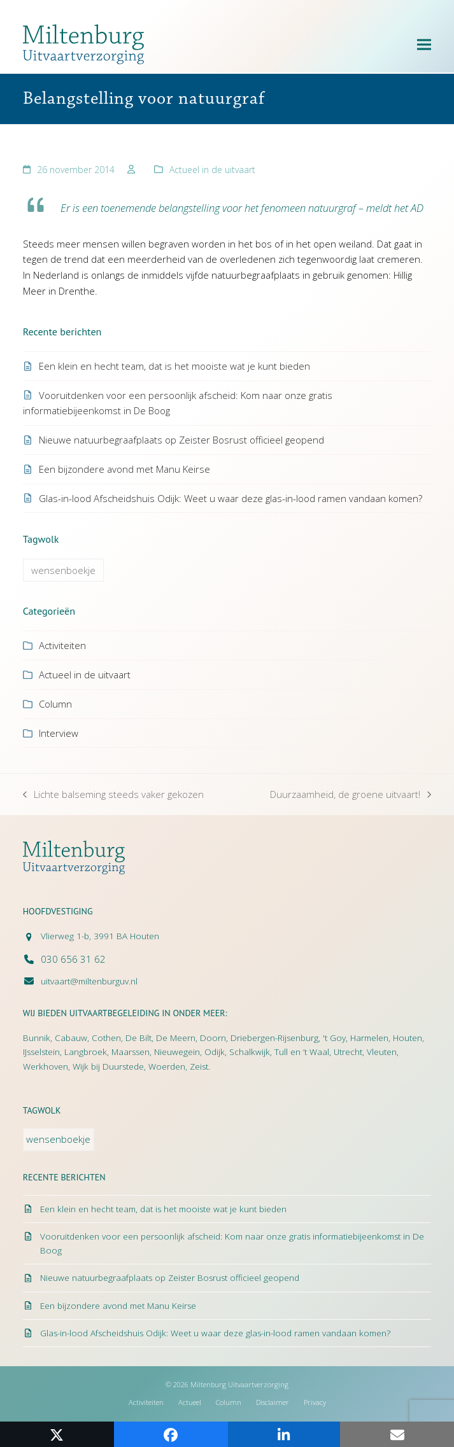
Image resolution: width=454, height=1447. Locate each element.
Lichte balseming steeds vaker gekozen (113, 795)
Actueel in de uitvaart (212, 170)
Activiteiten (62, 645)
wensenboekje (63, 570)
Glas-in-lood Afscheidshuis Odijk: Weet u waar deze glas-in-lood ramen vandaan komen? (230, 498)
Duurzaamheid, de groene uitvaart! (350, 795)
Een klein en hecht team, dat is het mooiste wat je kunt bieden (174, 366)
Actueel (189, 1402)
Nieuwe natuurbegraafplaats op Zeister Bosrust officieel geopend (181, 439)
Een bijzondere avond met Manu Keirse (124, 469)
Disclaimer (272, 1402)
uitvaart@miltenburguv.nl (89, 981)
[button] (424, 44)
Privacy (315, 1402)
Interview (58, 733)
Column (55, 703)
